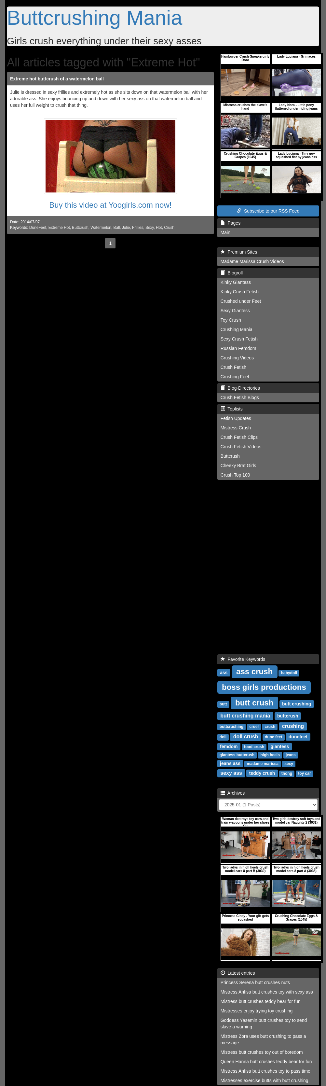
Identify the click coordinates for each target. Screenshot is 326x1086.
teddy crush (262, 773)
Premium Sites (239, 252)
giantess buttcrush (237, 755)
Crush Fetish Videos (241, 446)
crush (270, 726)
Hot (159, 227)
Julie (126, 227)
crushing (293, 726)
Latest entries (238, 973)
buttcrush (287, 715)
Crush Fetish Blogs (240, 397)
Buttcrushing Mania (94, 17)
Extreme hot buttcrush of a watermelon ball (57, 78)
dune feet (273, 737)
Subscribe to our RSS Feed (268, 211)
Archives (233, 793)
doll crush (245, 736)
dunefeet (298, 736)
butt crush (254, 702)
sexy (288, 763)
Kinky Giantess (236, 282)
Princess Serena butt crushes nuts (255, 982)
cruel (254, 726)
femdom (229, 746)
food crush (254, 747)
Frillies (137, 227)
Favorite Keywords (243, 659)
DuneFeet (37, 227)
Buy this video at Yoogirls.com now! (110, 205)
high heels (269, 755)
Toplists (232, 408)
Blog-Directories (240, 388)
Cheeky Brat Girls (238, 465)
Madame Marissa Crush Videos (252, 261)
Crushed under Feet (241, 301)
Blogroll (232, 272)
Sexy (149, 227)
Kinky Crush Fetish (240, 291)
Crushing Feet (235, 376)
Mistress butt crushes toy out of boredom (262, 1052)
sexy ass (231, 773)
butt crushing (296, 703)
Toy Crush (231, 320)
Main (225, 232)
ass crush (254, 671)
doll (223, 737)
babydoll (289, 673)
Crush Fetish (233, 367)
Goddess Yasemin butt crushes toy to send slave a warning (264, 1023)
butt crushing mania (245, 715)
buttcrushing (231, 726)
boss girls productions (264, 687)
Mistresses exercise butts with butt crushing (264, 1080)
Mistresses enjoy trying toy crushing (257, 1010)
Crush (169, 227)
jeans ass (230, 763)
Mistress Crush (236, 427)
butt (223, 704)
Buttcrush (80, 227)
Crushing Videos (237, 357)
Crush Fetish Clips (239, 437)
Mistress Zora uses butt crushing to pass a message (263, 1039)
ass (223, 672)
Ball (116, 227)
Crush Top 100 (235, 475)
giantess (279, 746)
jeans (291, 755)
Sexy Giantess (235, 310)
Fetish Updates (236, 418)
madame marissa (262, 763)
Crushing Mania (236, 329)
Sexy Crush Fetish (239, 338)
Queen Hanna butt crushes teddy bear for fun (266, 1061)
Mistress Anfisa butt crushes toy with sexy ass (267, 992)
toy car (304, 773)
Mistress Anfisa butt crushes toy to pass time (265, 1071)
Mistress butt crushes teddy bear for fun (261, 1001)
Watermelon (100, 227)
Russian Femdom (238, 348)
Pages (230, 223)
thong (286, 773)
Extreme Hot (59, 227)
